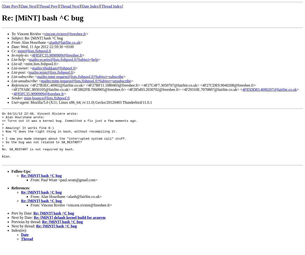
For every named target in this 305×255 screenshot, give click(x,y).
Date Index (90, 6)
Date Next (28, 6)
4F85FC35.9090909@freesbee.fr (57, 55)
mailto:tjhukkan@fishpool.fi (54, 68)
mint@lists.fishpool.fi (34, 51)
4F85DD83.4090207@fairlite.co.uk (269, 90)
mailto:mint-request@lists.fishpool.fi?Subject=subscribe (80, 77)
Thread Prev (48, 6)
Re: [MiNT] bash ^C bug (41, 186)
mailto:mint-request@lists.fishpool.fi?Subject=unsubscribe (86, 81)
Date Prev (10, 6)
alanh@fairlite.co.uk (64, 42)
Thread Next (69, 6)
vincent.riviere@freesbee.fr (65, 34)
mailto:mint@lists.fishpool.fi (51, 72)
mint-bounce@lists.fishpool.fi (47, 98)
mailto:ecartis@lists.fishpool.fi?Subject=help (63, 60)
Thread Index (111, 6)
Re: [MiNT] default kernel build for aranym (70, 228)
